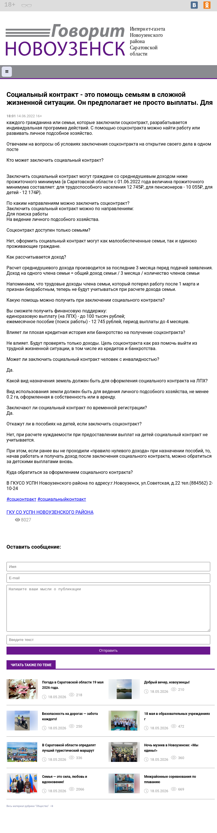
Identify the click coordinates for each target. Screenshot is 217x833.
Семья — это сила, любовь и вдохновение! (64, 787)
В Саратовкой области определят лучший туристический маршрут (69, 756)
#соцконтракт (21, 499)
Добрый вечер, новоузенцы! (167, 691)
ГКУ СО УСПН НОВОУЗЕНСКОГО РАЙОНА (50, 512)
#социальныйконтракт (61, 499)
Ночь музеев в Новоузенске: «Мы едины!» (171, 756)
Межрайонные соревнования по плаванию (170, 787)
